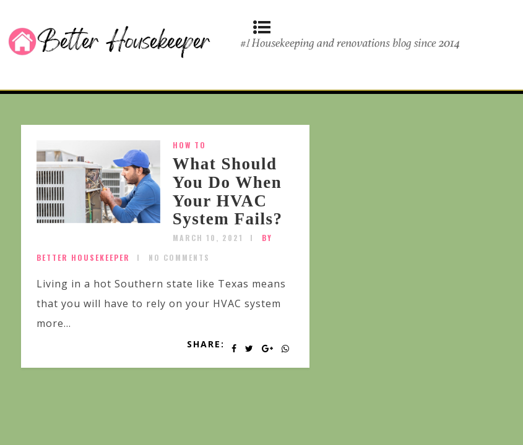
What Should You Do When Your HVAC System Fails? (228, 191)
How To (189, 145)
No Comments (179, 257)
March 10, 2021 (208, 237)
